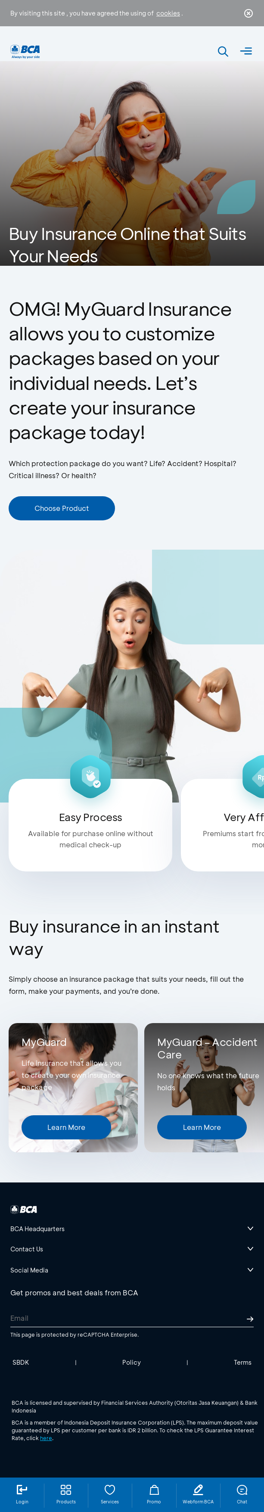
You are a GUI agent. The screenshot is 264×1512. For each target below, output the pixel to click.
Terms (243, 1362)
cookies (168, 13)
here (46, 1437)
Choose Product (61, 508)
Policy (131, 1362)
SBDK (20, 1362)
